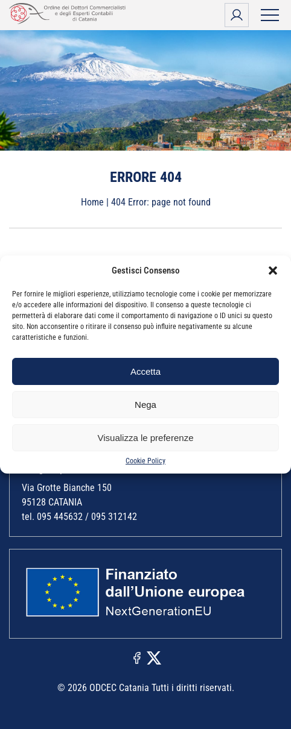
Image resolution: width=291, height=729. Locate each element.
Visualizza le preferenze (146, 438)
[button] (273, 270)
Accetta (145, 371)
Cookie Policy (145, 461)
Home (92, 202)
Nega (145, 404)
